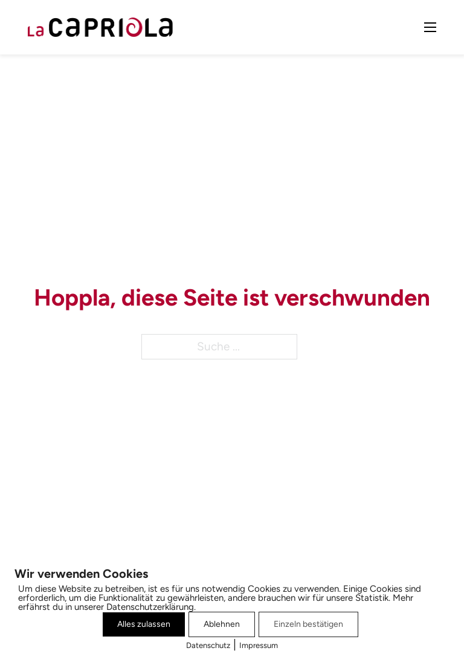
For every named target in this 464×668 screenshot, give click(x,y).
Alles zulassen (143, 624)
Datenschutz (208, 645)
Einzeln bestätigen (308, 624)
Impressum (258, 645)
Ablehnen (222, 624)
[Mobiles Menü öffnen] (430, 27)
